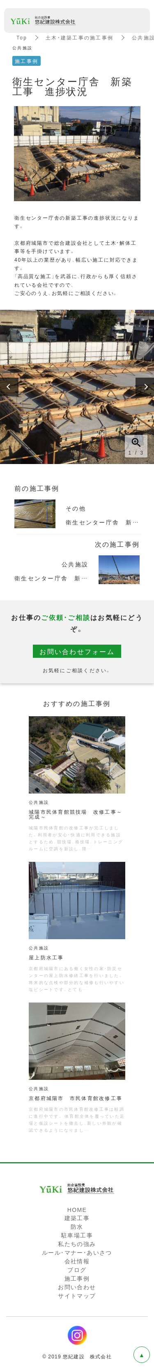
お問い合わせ (77, 1287)
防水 (77, 1226)
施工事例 (77, 1278)
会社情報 (77, 1261)
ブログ (76, 1269)
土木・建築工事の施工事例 (79, 37)
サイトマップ (77, 1295)
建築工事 (77, 1218)
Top (21, 37)
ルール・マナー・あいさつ (77, 1252)
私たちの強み (77, 1243)
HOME (77, 1209)
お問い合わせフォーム (77, 651)
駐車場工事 (77, 1235)
